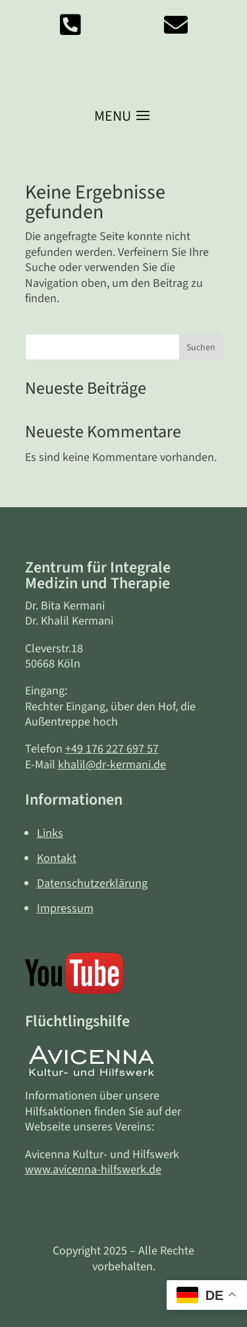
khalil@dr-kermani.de (112, 764)
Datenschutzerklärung (92, 883)
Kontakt (56, 858)
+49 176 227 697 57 (112, 749)
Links (50, 833)
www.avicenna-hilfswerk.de (93, 1169)
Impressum (65, 908)
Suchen (200, 347)
